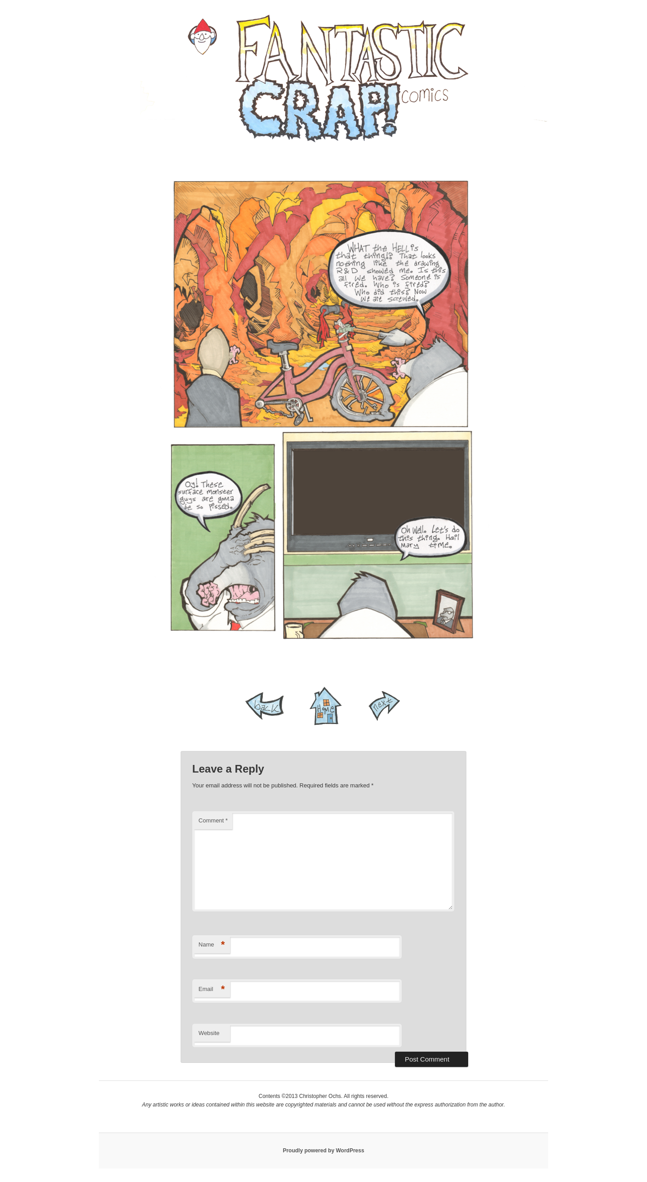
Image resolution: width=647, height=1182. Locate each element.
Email (212, 989)
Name (212, 944)
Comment (213, 820)
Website (209, 1033)
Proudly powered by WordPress (323, 1150)
